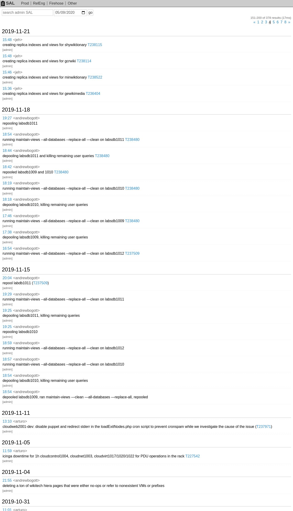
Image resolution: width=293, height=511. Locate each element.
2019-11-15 (16, 269)
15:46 (7, 72)
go (90, 12)
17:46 (7, 216)
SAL (8, 3)
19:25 (7, 310)
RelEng (39, 3)
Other (72, 3)
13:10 (7, 421)
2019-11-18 (16, 110)
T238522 (95, 77)
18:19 (7, 183)
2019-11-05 (16, 442)
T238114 (84, 61)
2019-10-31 (16, 501)
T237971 (263, 427)
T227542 (192, 456)
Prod (25, 3)
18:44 (7, 151)
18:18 (7, 199)
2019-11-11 (16, 413)
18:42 (7, 167)
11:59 (7, 451)
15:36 (7, 88)
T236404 (93, 94)
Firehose (56, 3)
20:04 (7, 278)
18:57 (7, 359)
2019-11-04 (16, 472)
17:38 (7, 232)
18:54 (7, 134)
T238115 (95, 45)
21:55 (7, 480)
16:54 (7, 248)
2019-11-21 (16, 31)
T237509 (132, 253)
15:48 (7, 40)
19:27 (7, 118)
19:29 (7, 294)
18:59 (7, 343)
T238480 (132, 140)
